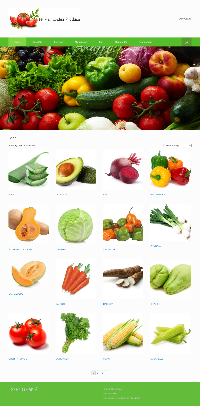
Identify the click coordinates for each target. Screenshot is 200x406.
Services (58, 42)
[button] (5, 88)
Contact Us (121, 42)
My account (81, 42)
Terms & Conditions (112, 389)
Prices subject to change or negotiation (122, 398)
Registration (145, 42)
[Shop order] (178, 145)
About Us (37, 42)
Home (17, 42)
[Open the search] (187, 41)
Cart (101, 42)
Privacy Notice (110, 393)
